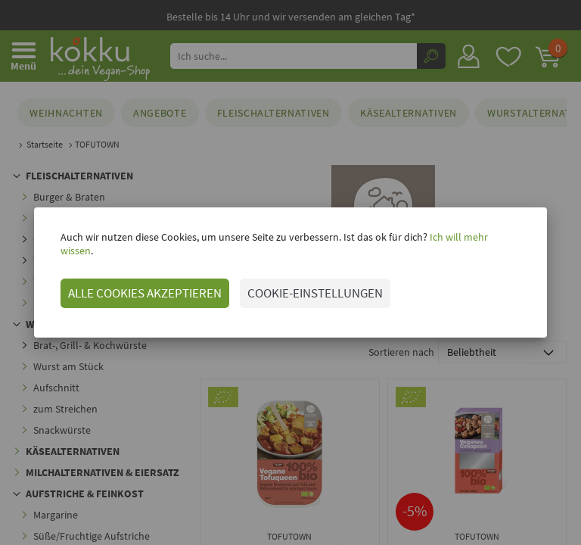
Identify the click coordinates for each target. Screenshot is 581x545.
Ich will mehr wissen (473, 244)
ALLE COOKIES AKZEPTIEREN (144, 286)
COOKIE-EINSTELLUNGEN (314, 286)
